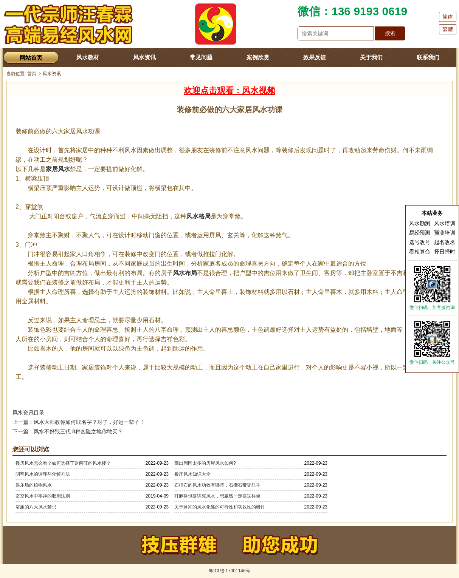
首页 (31, 73)
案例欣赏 (258, 57)
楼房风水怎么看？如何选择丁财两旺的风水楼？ (63, 463)
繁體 (447, 29)
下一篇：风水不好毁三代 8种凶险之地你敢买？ (67, 431)
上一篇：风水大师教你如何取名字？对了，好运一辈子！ (78, 422)
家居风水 (58, 169)
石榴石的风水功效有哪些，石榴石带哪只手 (217, 485)
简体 (447, 17)
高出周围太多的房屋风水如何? (205, 463)
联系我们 (428, 57)
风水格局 (198, 216)
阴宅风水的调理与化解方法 (43, 474)
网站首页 (31, 57)
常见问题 (201, 57)
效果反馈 (314, 57)
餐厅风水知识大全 (192, 474)
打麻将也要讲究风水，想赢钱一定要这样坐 (217, 496)
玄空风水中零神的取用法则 (43, 496)
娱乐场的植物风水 (34, 485)
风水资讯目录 (28, 413)
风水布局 (185, 273)
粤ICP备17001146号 (229, 570)
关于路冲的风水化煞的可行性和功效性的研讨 (219, 507)
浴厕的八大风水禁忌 (36, 507)
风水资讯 (144, 57)
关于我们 (371, 57)
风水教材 (87, 57)
